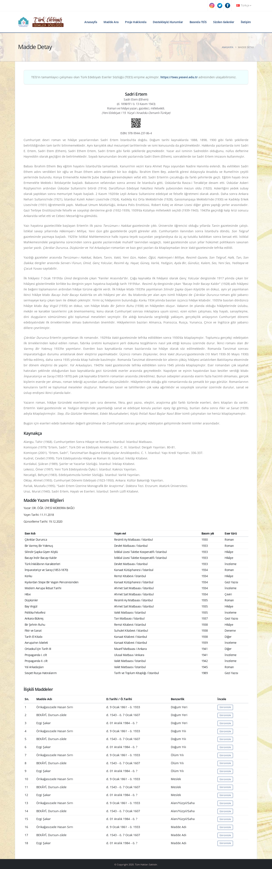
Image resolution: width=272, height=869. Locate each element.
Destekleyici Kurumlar (168, 22)
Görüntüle (225, 707)
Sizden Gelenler (223, 22)
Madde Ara (111, 22)
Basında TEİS (198, 22)
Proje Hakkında (135, 22)
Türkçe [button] (243, 5)
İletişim (246, 22)
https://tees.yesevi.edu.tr (179, 77)
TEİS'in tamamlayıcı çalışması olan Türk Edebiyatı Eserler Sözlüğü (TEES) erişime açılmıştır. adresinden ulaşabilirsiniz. (134, 77)
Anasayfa (90, 22)
